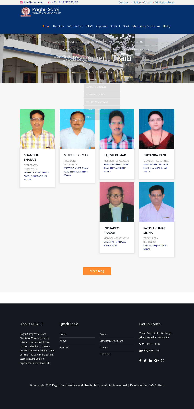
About (63, 340)
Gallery (137, 2)
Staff (126, 26)
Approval (101, 26)
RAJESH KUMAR (115, 155)
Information (74, 26)
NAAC (89, 26)
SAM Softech (156, 385)
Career (147, 2)
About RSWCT (31, 324)
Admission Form (164, 2)
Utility (166, 26)
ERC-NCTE (105, 353)
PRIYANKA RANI (154, 155)
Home (45, 26)
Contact (123, 2)
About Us (58, 26)
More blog (97, 271)
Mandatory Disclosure (146, 26)
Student (115, 26)
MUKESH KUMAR (76, 155)
